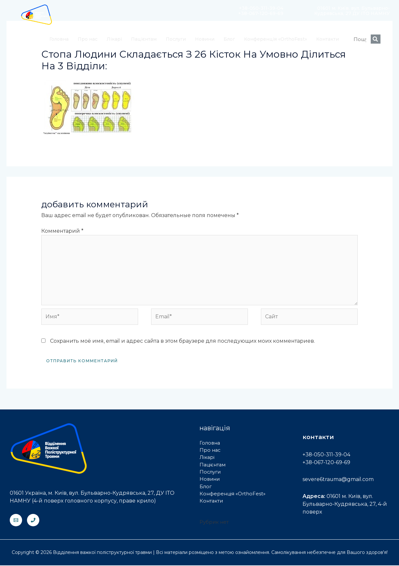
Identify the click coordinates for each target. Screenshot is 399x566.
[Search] (375, 39)
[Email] (16, 521)
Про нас (87, 39)
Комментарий (62, 231)
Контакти (327, 39)
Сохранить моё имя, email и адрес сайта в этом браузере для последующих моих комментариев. (182, 341)
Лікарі (114, 39)
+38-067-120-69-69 (326, 463)
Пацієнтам (144, 39)
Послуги (176, 39)
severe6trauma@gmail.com (338, 480)
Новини (204, 39)
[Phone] (33, 521)
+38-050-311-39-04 (326, 455)
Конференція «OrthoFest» (275, 39)
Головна (59, 39)
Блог (229, 39)
